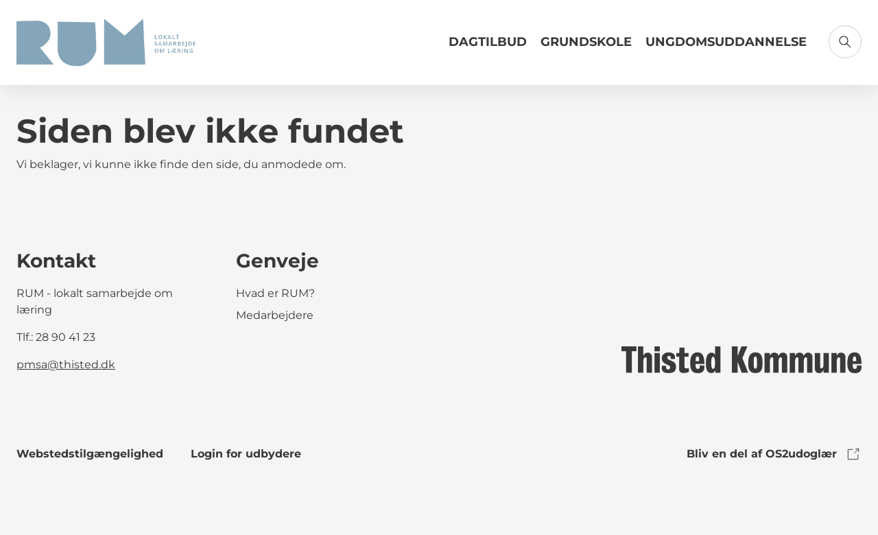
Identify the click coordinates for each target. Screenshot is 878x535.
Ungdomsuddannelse (726, 41)
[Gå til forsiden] (105, 43)
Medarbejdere (274, 315)
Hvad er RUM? (275, 293)
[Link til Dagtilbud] (488, 47)
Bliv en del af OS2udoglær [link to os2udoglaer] (774, 454)
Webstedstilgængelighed (89, 453)
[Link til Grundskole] (586, 47)
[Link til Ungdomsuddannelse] (726, 47)
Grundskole (586, 41)
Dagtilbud (488, 41)
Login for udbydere (246, 453)
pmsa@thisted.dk (65, 364)
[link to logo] (741, 359)
